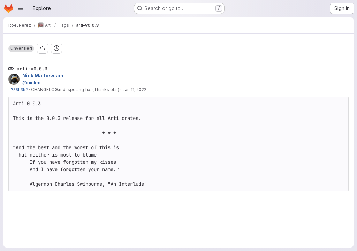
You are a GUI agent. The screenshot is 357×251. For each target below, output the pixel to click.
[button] (21, 48)
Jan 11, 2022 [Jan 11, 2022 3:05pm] (134, 89)
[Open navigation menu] (20, 8)
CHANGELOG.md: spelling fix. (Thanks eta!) (75, 89)
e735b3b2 (18, 89)
